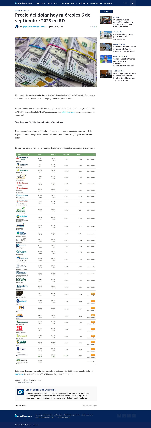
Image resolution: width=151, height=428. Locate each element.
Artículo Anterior (22, 406)
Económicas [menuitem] (96, 3)
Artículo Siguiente (89, 406)
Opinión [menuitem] (108, 3)
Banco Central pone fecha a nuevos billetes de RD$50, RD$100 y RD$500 (124, 49)
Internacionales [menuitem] (69, 3)
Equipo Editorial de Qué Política (41, 389)
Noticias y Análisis (31, 425)
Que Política (37, 380)
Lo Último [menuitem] (40, 3)
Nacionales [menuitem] (53, 3)
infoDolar (19, 374)
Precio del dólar (26, 380)
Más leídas (106, 11)
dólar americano (68, 112)
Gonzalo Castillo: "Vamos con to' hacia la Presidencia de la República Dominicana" (124, 62)
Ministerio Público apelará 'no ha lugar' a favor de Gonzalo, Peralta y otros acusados (124, 23)
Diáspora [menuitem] (83, 3)
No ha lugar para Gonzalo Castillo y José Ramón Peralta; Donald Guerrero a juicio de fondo (124, 77)
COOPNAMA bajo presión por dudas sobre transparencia (124, 36)
